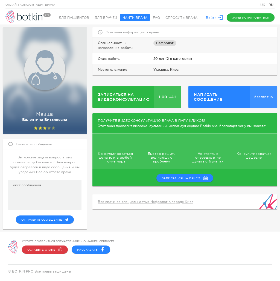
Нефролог (165, 43)
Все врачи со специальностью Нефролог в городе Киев (145, 202)
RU (271, 5)
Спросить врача (181, 18)
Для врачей (106, 18)
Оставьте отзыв (44, 249)
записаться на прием (185, 178)
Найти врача (134, 18)
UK (263, 5)
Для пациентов (74, 18)
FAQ (156, 18)
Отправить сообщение (45, 219)
